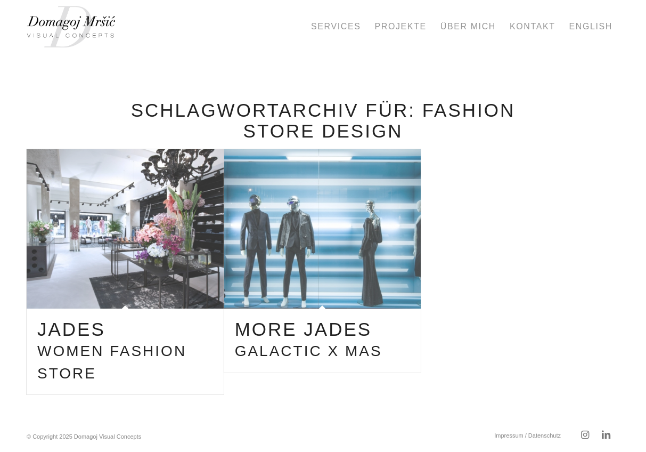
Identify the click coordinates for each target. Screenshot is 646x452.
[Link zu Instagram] (585, 435)
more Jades (308, 339)
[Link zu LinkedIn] (606, 435)
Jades (111, 350)
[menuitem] (335, 26)
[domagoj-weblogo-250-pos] (71, 26)
